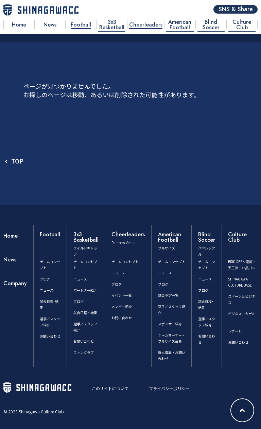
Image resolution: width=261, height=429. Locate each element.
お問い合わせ (50, 336)
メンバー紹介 (121, 306)
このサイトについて (110, 388)
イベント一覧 (121, 295)
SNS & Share (236, 9)
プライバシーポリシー (169, 388)
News (9, 259)
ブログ (45, 278)
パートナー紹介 (85, 290)
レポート (235, 330)
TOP (17, 160)
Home (10, 236)
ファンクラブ (83, 352)
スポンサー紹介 (170, 323)
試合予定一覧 (168, 295)
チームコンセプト (125, 261)
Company (15, 283)
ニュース (46, 290)
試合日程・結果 (85, 312)
